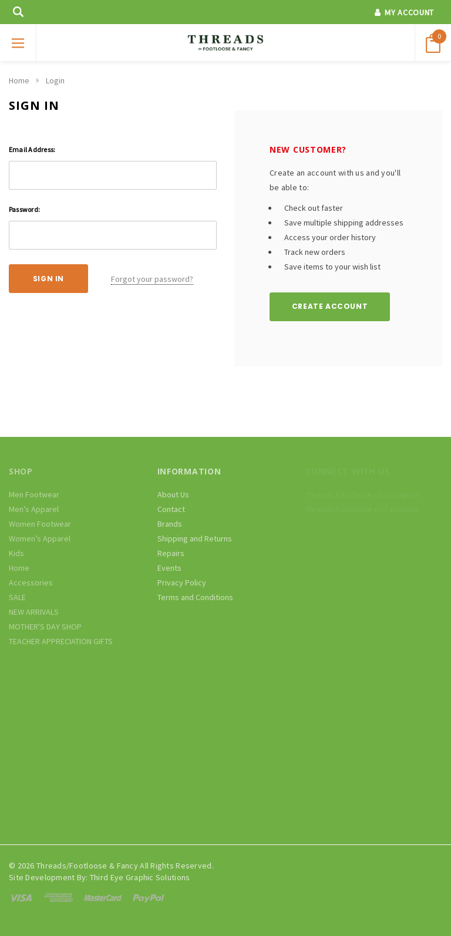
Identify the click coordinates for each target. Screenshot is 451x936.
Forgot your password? (152, 279)
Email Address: (32, 149)
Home (19, 80)
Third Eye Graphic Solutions (140, 877)
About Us (173, 494)
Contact (171, 509)
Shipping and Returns (194, 538)
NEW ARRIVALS (34, 612)
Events (169, 568)
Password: (24, 209)
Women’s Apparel (39, 538)
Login (55, 80)
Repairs (170, 553)
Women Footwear (40, 523)
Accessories (31, 582)
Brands (169, 523)
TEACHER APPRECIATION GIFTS (61, 641)
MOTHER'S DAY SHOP (45, 626)
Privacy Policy (181, 582)
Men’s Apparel (34, 509)
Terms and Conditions (195, 597)
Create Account (330, 306)
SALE (17, 597)
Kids (16, 553)
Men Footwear (34, 494)
